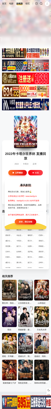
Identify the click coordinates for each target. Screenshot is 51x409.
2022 (17, 164)
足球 (34, 164)
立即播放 (17, 173)
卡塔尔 (26, 164)
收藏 (35, 173)
